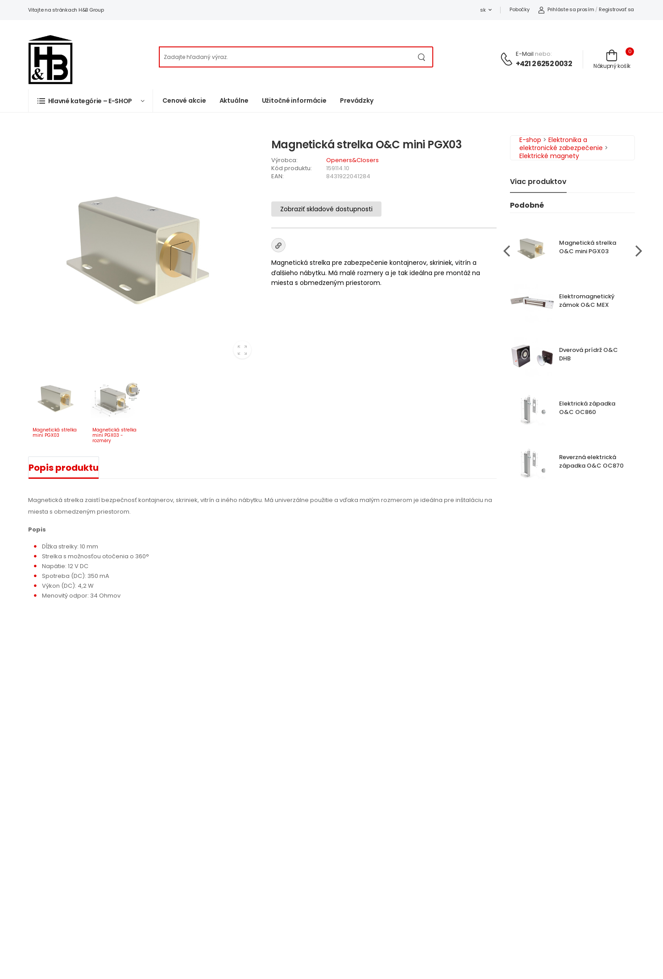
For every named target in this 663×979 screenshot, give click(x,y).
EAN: (277, 176)
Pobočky (519, 9)
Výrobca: (284, 160)
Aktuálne (234, 100)
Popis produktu (64, 467)
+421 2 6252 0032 (544, 64)
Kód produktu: (291, 168)
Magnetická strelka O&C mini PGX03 (587, 246)
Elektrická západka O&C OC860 (587, 407)
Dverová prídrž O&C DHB (588, 354)
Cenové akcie (184, 100)
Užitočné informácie (294, 100)
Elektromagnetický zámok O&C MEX (586, 300)
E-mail (525, 54)
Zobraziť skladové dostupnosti (326, 209)
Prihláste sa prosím (566, 9)
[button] (90, 100)
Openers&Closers (352, 160)
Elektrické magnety (549, 155)
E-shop (530, 139)
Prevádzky (356, 100)
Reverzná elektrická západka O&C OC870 (591, 461)
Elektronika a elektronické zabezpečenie (561, 143)
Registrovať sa (616, 9)
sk (482, 9)
